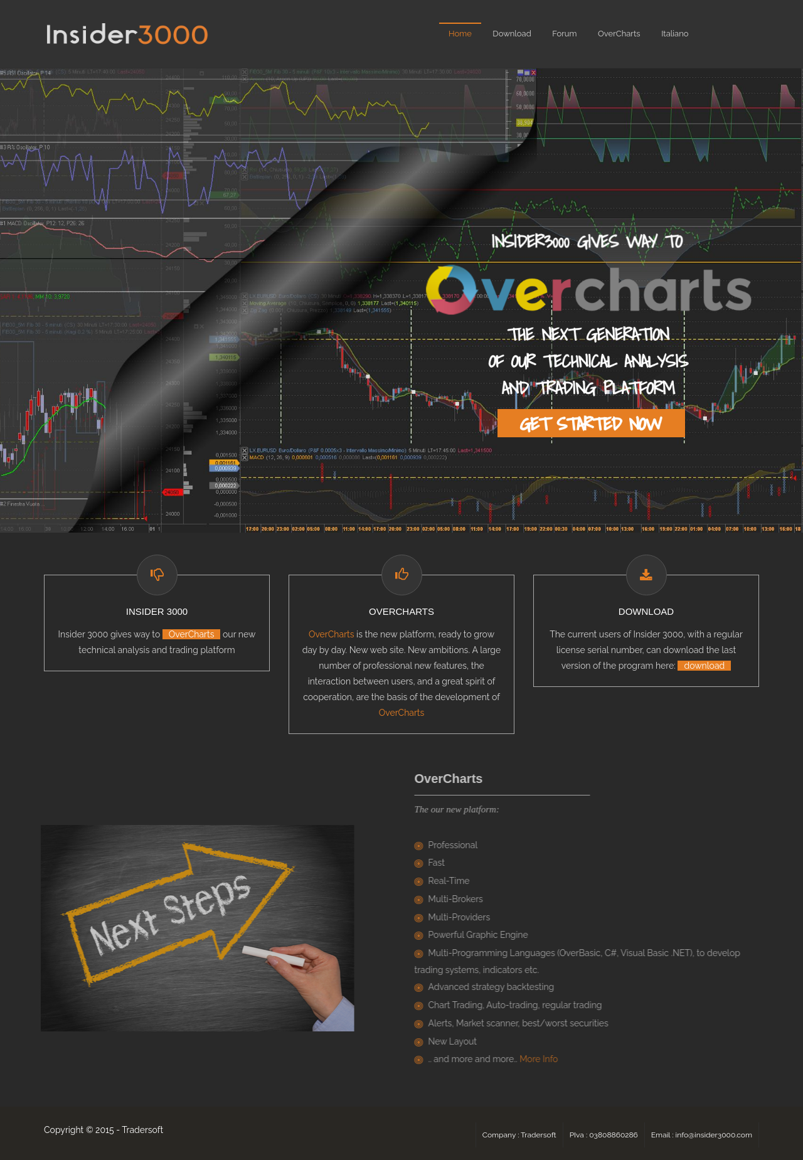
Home (460, 33)
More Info (541, 1059)
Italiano (674, 33)
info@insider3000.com (714, 1135)
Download (511, 33)
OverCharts (619, 33)
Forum (564, 33)
